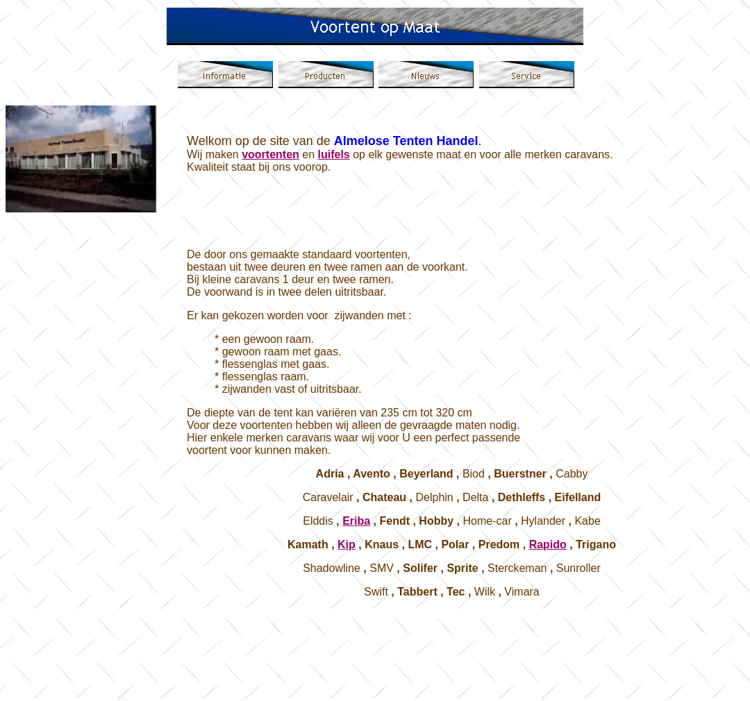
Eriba (356, 521)
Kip (347, 544)
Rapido (548, 544)
